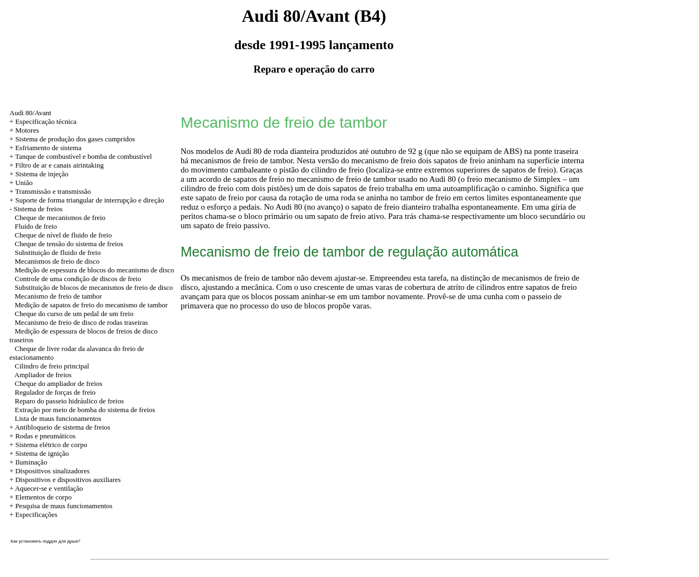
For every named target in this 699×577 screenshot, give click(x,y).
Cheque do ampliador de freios (58, 383)
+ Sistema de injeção (38, 174)
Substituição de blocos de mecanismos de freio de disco (94, 287)
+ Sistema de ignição (39, 453)
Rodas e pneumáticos (45, 436)
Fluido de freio (36, 226)
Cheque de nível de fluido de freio (63, 235)
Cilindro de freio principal (52, 366)
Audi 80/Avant (30, 113)
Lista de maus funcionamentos (58, 418)
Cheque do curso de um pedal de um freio (74, 314)
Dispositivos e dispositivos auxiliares (68, 479)
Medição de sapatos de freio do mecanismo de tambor (91, 305)
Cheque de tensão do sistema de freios (69, 244)
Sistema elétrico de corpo (51, 445)
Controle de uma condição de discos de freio (78, 279)
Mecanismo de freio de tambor (58, 296)
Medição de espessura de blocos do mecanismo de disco (94, 270)
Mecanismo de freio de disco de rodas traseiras (81, 322)
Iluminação (31, 462)
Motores (27, 130)
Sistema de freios (38, 209)
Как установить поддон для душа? (45, 541)
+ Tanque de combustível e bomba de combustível (80, 156)
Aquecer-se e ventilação (49, 488)
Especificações (36, 514)
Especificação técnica (45, 121)
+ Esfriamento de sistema (45, 148)
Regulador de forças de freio (55, 392)
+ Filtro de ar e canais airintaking (56, 165)
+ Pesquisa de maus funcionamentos (60, 506)
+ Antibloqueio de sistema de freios (59, 427)
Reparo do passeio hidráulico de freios (69, 401)
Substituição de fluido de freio (57, 252)
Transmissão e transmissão (53, 191)
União (24, 183)
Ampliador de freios (43, 375)
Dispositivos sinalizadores (52, 471)
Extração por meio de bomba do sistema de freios (85, 410)
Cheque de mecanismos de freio (60, 217)
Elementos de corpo (43, 497)
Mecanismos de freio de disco (57, 261)
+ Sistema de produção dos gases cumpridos (72, 139)
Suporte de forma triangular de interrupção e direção (89, 200)
